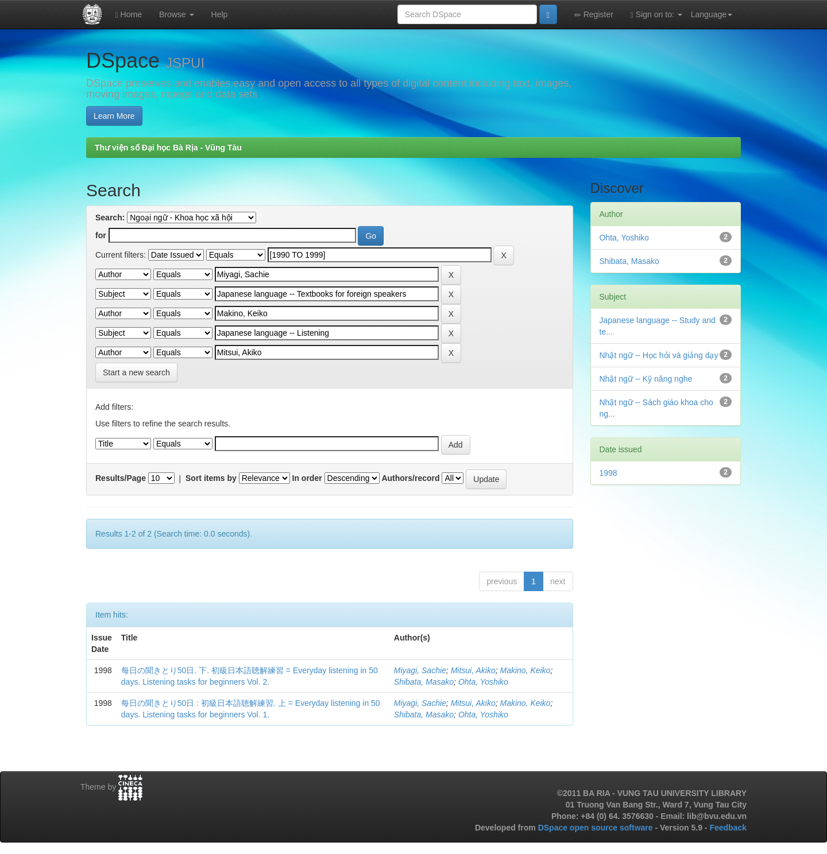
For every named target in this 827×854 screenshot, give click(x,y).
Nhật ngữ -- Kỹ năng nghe (646, 378)
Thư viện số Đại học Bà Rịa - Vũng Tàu (168, 147)
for (100, 235)
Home (128, 15)
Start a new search (136, 372)
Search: (110, 217)
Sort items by (211, 478)
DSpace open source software (596, 827)
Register (593, 15)
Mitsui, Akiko (473, 670)
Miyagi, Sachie (420, 670)
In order (307, 478)
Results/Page (120, 478)
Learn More (114, 116)
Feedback (728, 827)
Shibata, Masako (424, 681)
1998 (608, 473)
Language (711, 14)
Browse (176, 14)
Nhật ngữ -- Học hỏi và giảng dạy (659, 355)
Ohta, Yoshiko (483, 681)
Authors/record (410, 478)
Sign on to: (656, 15)
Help (219, 14)
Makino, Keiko (525, 670)
